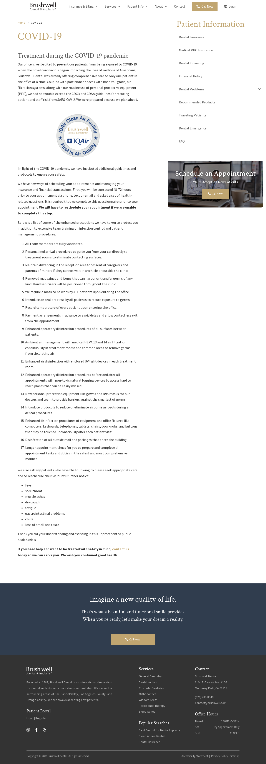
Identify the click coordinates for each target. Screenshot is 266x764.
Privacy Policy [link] (219, 756)
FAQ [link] (182, 141)
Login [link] (232, 6)
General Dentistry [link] (150, 676)
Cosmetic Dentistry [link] (151, 688)
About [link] (161, 6)
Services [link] (113, 6)
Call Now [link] (207, 6)
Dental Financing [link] (191, 63)
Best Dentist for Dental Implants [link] (159, 730)
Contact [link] (179, 6)
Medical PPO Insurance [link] (196, 50)
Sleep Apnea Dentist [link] (152, 736)
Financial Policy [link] (190, 76)
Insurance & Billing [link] (83, 6)
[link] (43, 6)
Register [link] (41, 718)
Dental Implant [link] (148, 682)
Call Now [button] (217, 194)
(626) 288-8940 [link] (204, 697)
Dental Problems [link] (220, 89)
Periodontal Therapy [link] (152, 706)
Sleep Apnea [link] (147, 711)
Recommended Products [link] (197, 102)
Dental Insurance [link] (191, 37)
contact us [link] (120, 549)
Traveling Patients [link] (192, 115)
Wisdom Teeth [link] (148, 700)
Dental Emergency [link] (192, 128)
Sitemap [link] (234, 756)
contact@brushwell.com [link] (210, 703)
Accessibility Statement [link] (194, 756)
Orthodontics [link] (147, 694)
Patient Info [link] (137, 6)
